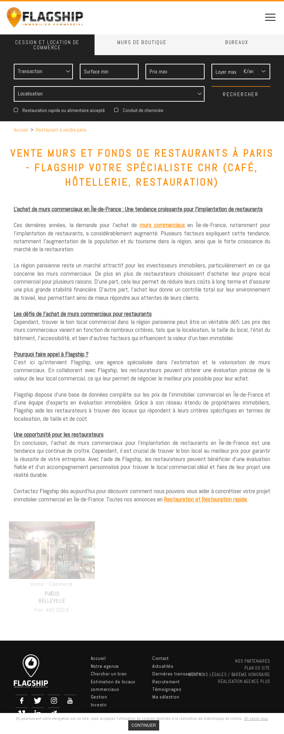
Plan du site (257, 668)
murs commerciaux (162, 225)
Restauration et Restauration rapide (206, 499)
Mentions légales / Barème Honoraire (229, 674)
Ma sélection (165, 697)
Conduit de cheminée (143, 110)
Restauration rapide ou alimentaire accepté (63, 110)
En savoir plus (256, 718)
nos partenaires (252, 661)
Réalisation (244, 681)
